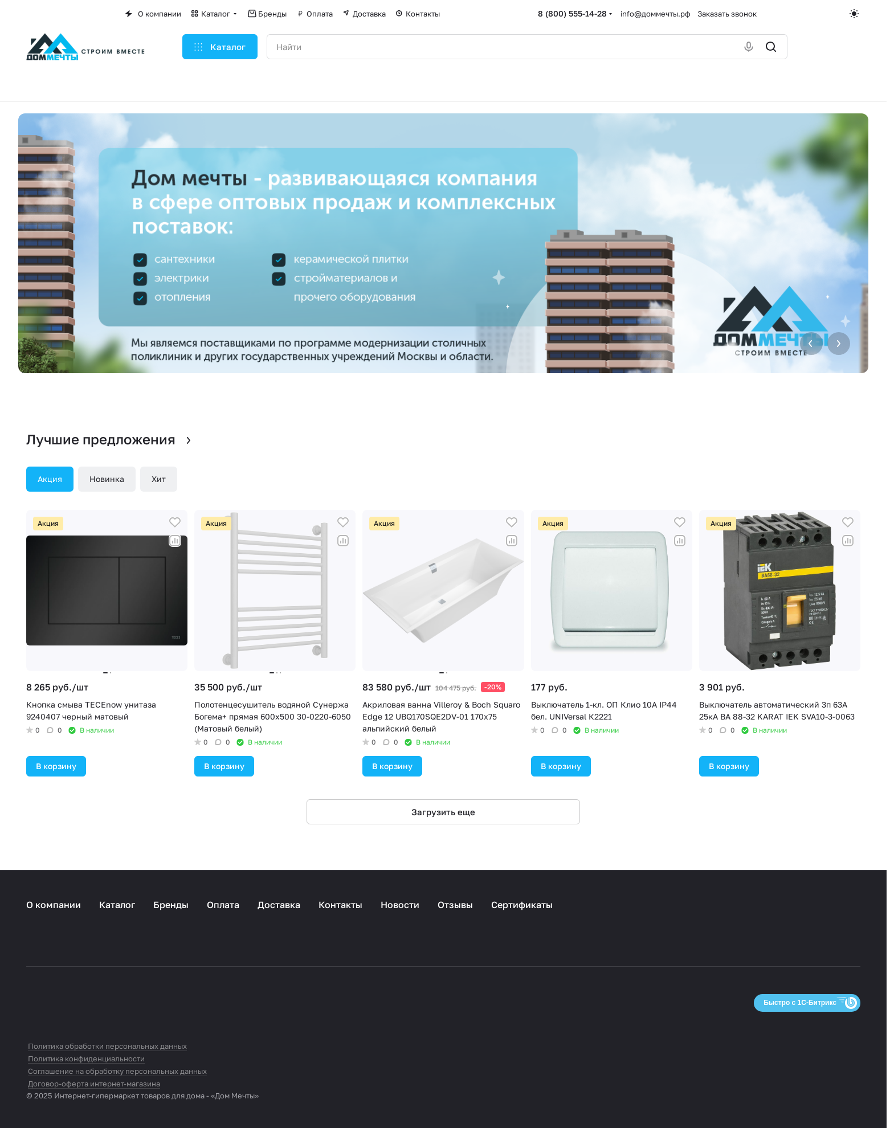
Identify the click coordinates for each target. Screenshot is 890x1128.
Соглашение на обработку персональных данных (117, 1071)
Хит (159, 479)
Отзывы (455, 904)
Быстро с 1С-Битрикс (800, 1003)
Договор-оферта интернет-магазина (94, 1083)
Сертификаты (522, 904)
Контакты (340, 904)
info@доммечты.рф (655, 13)
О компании (53, 904)
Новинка (106, 479)
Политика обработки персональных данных (107, 1046)
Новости (400, 904)
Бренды (171, 904)
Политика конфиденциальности (86, 1058)
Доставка (279, 904)
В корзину (56, 766)
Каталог (117, 904)
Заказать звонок (727, 13)
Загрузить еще (443, 812)
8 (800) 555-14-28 (572, 13)
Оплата (223, 904)
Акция (50, 479)
